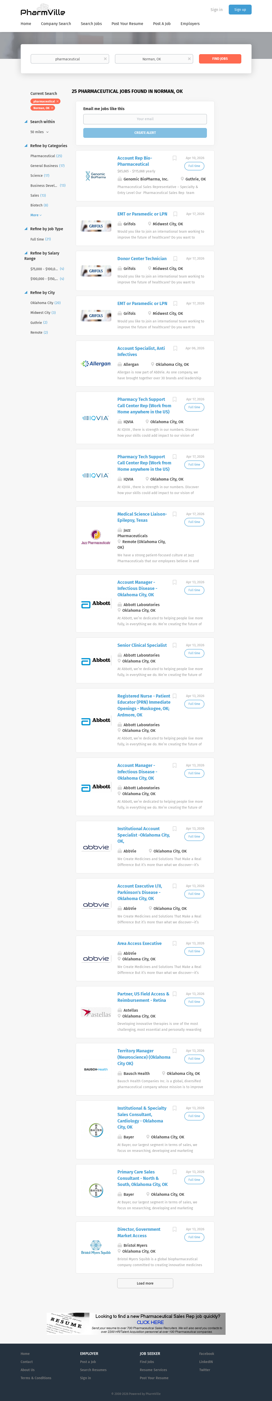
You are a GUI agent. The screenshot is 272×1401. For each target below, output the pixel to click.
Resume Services (153, 1370)
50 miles (37, 132)
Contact (27, 1362)
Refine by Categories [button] (48, 145)
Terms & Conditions (36, 1378)
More (34, 215)
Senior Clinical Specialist (142, 645)
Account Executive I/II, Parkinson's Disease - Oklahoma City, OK (139, 892)
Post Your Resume (154, 1378)
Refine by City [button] (42, 292)
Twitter (204, 1370)
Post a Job (88, 1362)
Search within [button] (42, 121)
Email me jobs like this (104, 108)
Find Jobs (220, 59)
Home (25, 1354)
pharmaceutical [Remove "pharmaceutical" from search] (44, 101)
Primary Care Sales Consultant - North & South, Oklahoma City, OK (142, 1178)
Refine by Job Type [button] (46, 229)
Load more (145, 1283)
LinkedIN (206, 1362)
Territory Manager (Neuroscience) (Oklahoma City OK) (144, 1057)
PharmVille (153, 1394)
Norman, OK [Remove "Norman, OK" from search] (41, 108)
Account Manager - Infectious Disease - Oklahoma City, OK (137, 589)
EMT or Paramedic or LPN (142, 214)
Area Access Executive (139, 943)
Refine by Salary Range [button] (41, 256)
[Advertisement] (238, 183)
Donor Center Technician (142, 258)
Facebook (206, 1354)
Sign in (217, 9)
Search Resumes (93, 1370)
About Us (28, 1370)
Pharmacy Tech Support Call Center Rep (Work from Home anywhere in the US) (144, 406)
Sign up (240, 10)
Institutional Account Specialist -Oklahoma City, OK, (143, 835)
